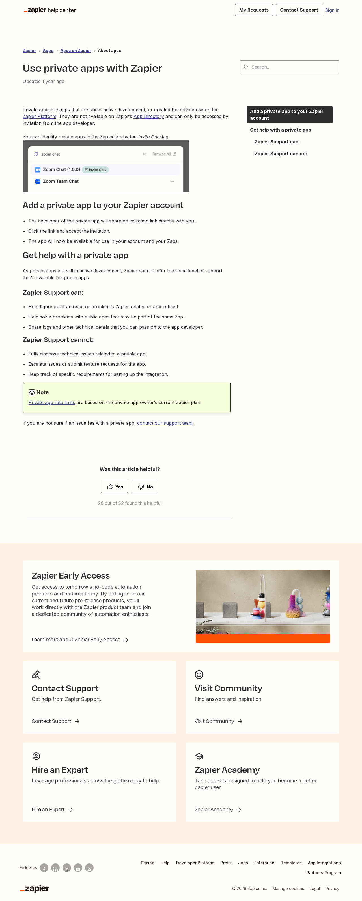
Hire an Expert (49, 809)
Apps (48, 50)
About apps (109, 50)
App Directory (148, 116)
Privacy (332, 888)
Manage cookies (288, 888)
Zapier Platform (39, 116)
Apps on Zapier (75, 50)
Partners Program (324, 872)
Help (165, 862)
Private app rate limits (52, 402)
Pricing (147, 862)
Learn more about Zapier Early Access (76, 639)
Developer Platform (195, 862)
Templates (291, 862)
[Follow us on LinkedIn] (55, 867)
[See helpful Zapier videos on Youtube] (78, 867)
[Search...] (289, 66)
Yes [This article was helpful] (119, 487)
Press (226, 862)
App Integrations (324, 862)
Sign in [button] (332, 10)
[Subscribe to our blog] (89, 867)
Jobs (243, 862)
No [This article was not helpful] (150, 487)
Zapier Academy (214, 809)
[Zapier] (34, 889)
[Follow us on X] (67, 867)
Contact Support (52, 721)
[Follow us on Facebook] (44, 867)
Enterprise (264, 862)
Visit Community (215, 721)
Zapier (29, 50)
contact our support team (165, 423)
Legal (315, 888)
